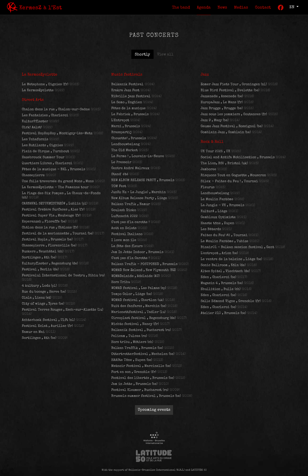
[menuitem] (181, 7)
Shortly (142, 55)
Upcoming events (154, 410)
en (292, 7)
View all (165, 55)
